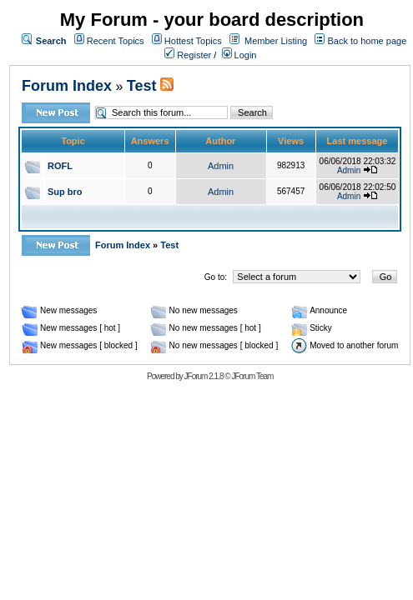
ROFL (60, 166)
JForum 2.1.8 (204, 376)
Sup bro (65, 192)
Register (187, 55)
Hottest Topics (193, 41)
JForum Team (252, 376)
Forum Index (67, 86)
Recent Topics (115, 41)
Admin (221, 166)
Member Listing (275, 41)
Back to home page (366, 41)
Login (239, 55)
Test (142, 86)
